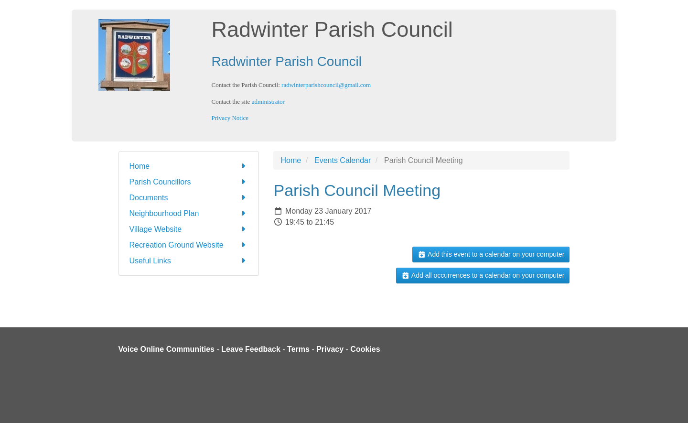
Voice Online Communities (166, 349)
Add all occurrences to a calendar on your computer (482, 275)
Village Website (188, 229)
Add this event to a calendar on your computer (491, 254)
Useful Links (188, 260)
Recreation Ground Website (188, 244)
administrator (268, 101)
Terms (298, 349)
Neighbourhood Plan (188, 213)
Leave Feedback (250, 349)
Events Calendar (342, 160)
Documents (188, 197)
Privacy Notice (230, 117)
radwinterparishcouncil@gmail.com (326, 84)
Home (188, 166)
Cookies (365, 349)
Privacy (330, 349)
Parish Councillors (188, 181)
